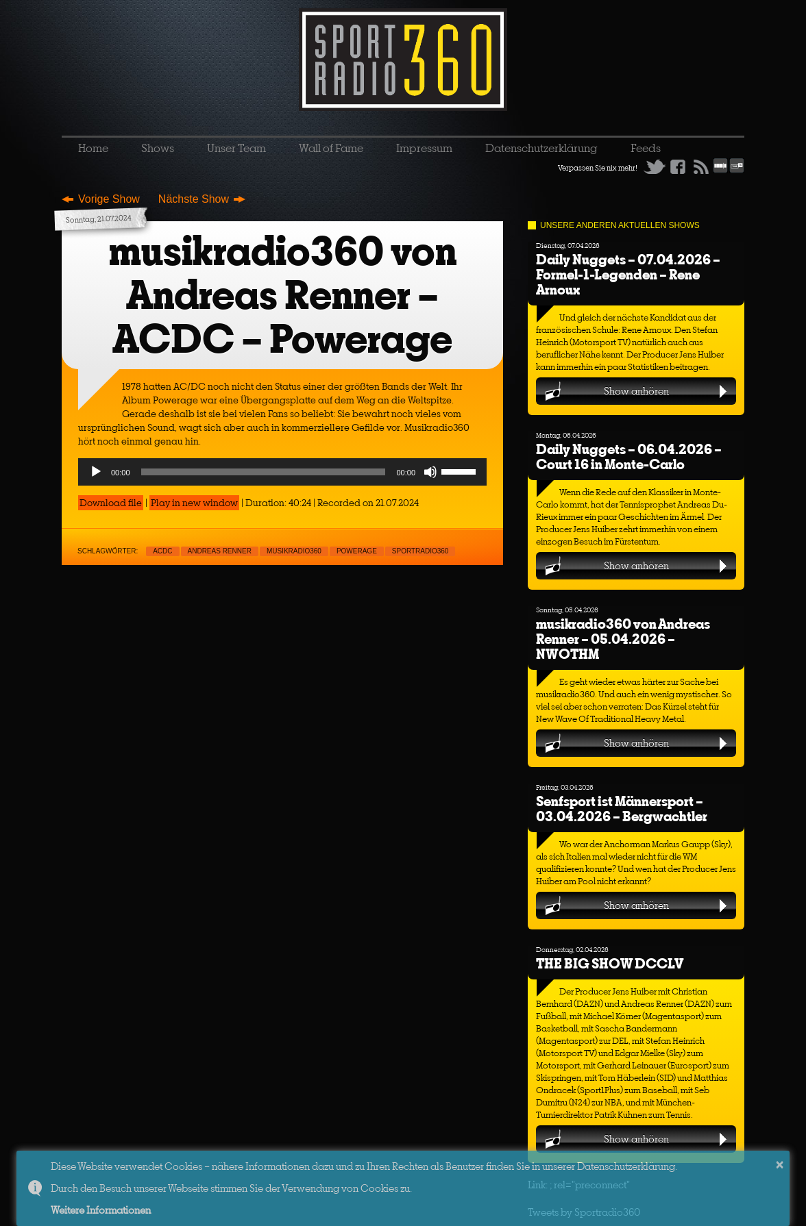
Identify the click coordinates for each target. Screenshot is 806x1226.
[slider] (263, 471)
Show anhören (636, 391)
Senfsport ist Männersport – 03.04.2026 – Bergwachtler (621, 808)
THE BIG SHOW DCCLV (609, 963)
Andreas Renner (220, 551)
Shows (157, 148)
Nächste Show (193, 199)
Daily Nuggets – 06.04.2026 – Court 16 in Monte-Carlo (629, 456)
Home (93, 148)
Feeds (646, 148)
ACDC (162, 551)
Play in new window (194, 503)
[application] (282, 472)
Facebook (677, 166)
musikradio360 (294, 551)
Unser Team (236, 148)
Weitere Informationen (101, 1210)
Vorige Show (109, 199)
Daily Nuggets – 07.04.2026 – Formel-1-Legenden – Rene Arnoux (628, 274)
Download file (111, 503)
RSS (701, 166)
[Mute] (430, 472)
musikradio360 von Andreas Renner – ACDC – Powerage (282, 295)
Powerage (357, 551)
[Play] (96, 472)
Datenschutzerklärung (541, 148)
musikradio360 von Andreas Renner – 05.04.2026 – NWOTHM (623, 639)
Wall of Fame (331, 148)
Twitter (654, 166)
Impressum (424, 148)
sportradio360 (420, 551)
